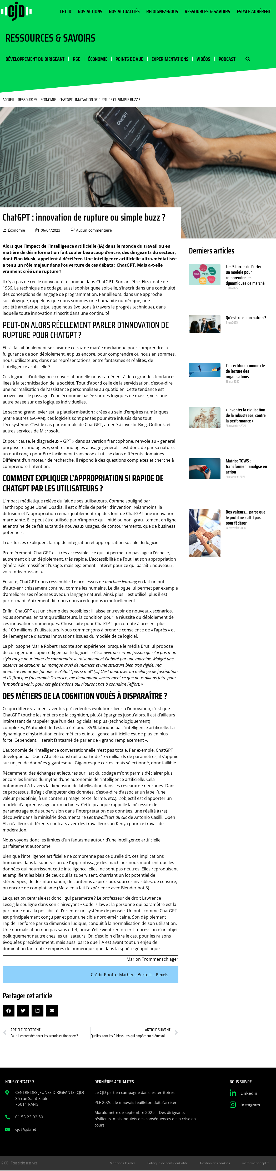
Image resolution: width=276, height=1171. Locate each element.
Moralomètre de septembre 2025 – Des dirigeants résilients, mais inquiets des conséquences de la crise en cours (145, 1119)
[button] (246, 59)
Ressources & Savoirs (207, 11)
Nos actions (90, 11)
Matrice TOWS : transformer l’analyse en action (246, 466)
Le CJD (65, 11)
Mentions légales (127, 1163)
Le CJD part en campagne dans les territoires (134, 1092)
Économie (97, 59)
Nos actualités (124, 11)
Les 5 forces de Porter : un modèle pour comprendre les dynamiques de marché (245, 275)
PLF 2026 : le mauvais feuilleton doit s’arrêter (135, 1102)
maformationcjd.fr (255, 1163)
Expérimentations (169, 59)
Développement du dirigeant (34, 59)
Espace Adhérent (254, 11)
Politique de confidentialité (171, 1163)
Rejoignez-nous (162, 11)
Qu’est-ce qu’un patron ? (246, 318)
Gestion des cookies (217, 1163)
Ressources (27, 100)
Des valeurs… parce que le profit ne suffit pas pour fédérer (245, 518)
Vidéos (202, 59)
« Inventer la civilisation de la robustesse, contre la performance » (246, 415)
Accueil (8, 100)
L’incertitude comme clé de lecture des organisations (245, 371)
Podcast (226, 59)
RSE (75, 59)
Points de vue (129, 59)
